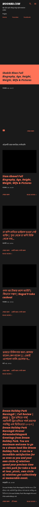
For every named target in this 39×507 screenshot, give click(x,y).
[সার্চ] (30, 4)
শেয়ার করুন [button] (30, 131)
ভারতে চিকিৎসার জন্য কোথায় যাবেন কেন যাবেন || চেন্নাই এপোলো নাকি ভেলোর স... (17, 355)
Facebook (27, 17)
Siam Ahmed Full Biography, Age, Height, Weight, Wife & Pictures (16, 179)
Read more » (32, 195)
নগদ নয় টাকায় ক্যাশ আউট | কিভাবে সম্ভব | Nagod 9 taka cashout (18, 294)
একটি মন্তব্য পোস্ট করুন (18, 250)
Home (4, 17)
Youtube (15, 17)
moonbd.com (11, 3)
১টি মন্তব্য (14, 501)
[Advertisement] (19, 40)
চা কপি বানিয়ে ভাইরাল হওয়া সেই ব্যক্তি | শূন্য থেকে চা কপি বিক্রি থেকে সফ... (19, 235)
